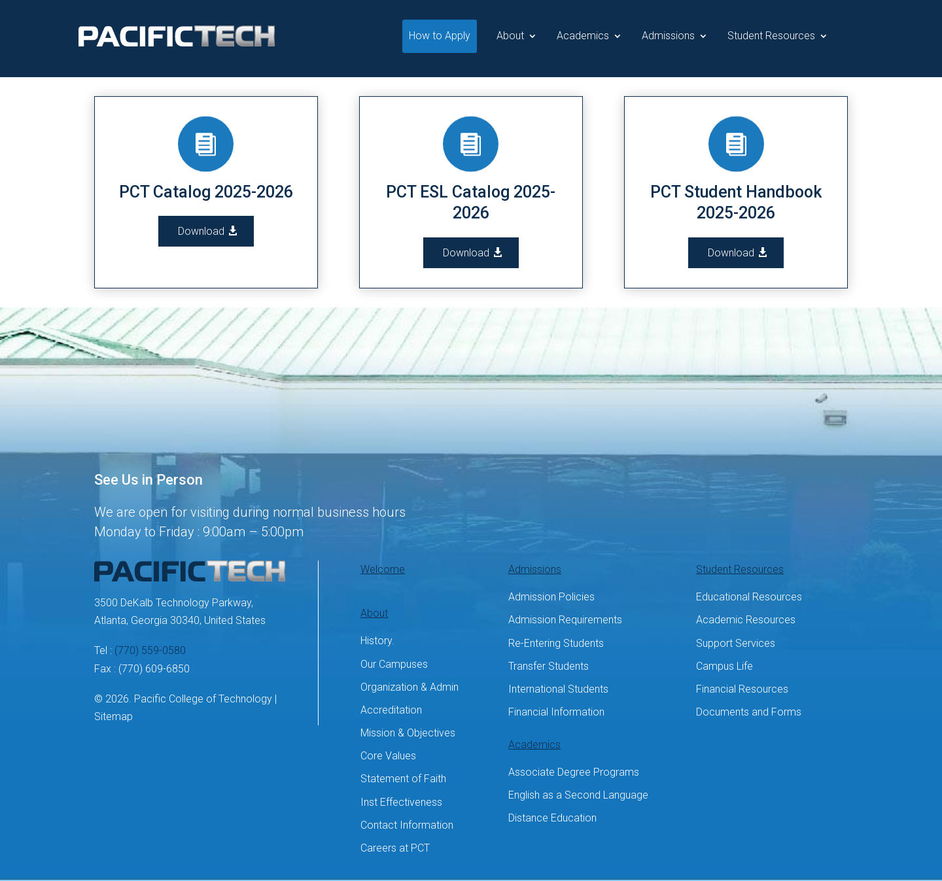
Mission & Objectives (407, 733)
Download (201, 231)
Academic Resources (745, 619)
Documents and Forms (748, 712)
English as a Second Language (578, 795)
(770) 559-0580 (150, 650)
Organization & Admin (409, 687)
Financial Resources (742, 689)
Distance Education (552, 818)
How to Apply (439, 35)
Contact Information (406, 825)
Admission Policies (551, 597)
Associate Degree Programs (573, 772)
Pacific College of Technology (203, 699)
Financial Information (556, 712)
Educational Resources (749, 597)
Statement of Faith (403, 778)
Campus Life (724, 666)
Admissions (668, 35)
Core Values (388, 756)
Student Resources (771, 35)
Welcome (382, 569)
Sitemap (113, 716)
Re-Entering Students (556, 643)
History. (377, 640)
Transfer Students (548, 666)
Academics (583, 35)
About (510, 35)
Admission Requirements (565, 619)
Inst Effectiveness (401, 802)
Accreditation (391, 710)
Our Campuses (394, 664)
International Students (558, 689)
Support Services (735, 643)
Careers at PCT (395, 848)
